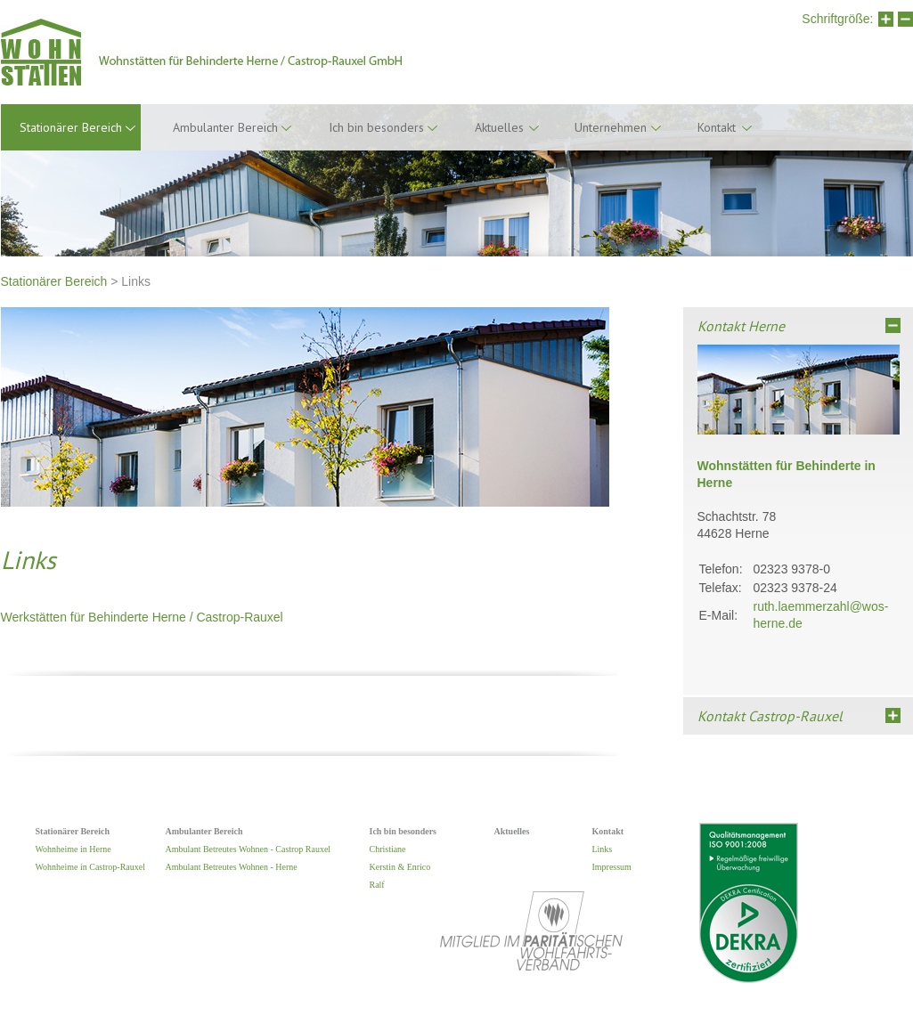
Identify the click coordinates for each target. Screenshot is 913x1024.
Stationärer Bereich (54, 281)
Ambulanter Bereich (225, 127)
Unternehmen (611, 127)
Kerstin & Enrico (400, 867)
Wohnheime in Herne (73, 849)
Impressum (612, 867)
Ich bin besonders (376, 127)
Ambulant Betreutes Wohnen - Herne (232, 867)
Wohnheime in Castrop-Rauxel (90, 867)
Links (602, 849)
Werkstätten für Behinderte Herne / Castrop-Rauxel (142, 617)
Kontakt (716, 127)
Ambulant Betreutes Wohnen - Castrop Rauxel (248, 849)
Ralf (377, 885)
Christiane (388, 849)
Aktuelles (499, 127)
